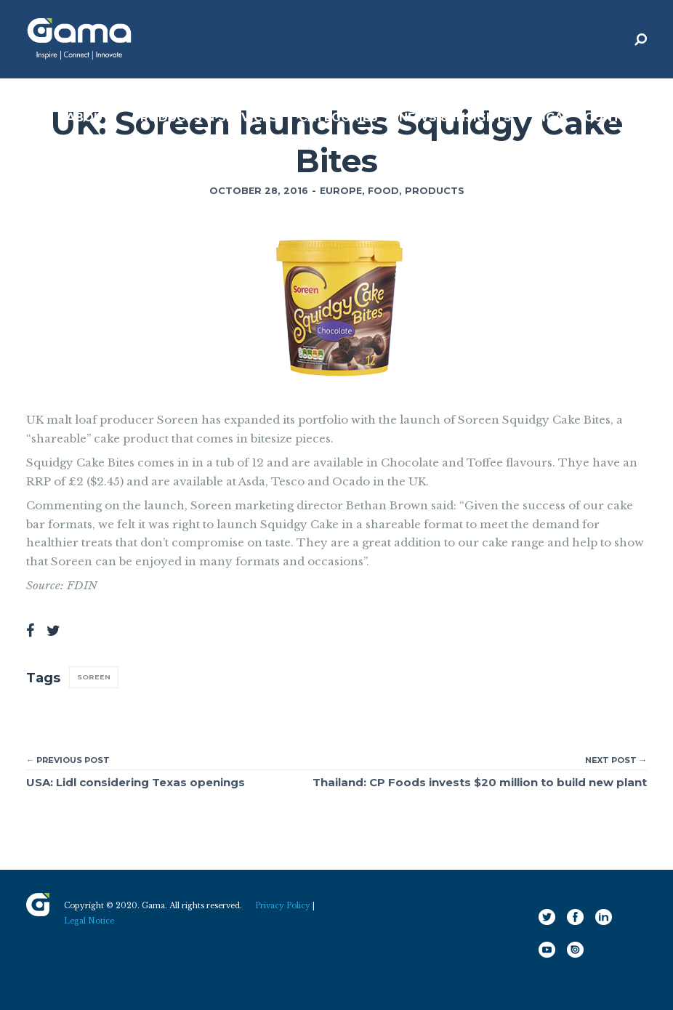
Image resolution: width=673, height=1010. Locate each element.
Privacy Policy (282, 905)
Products (434, 190)
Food (383, 190)
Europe (341, 190)
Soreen (93, 677)
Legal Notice (89, 921)
